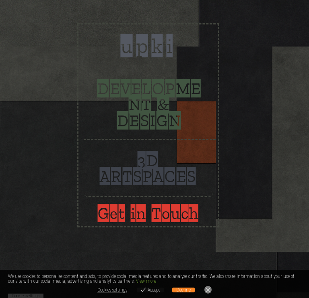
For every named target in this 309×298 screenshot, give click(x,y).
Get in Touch (148, 213)
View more (146, 281)
